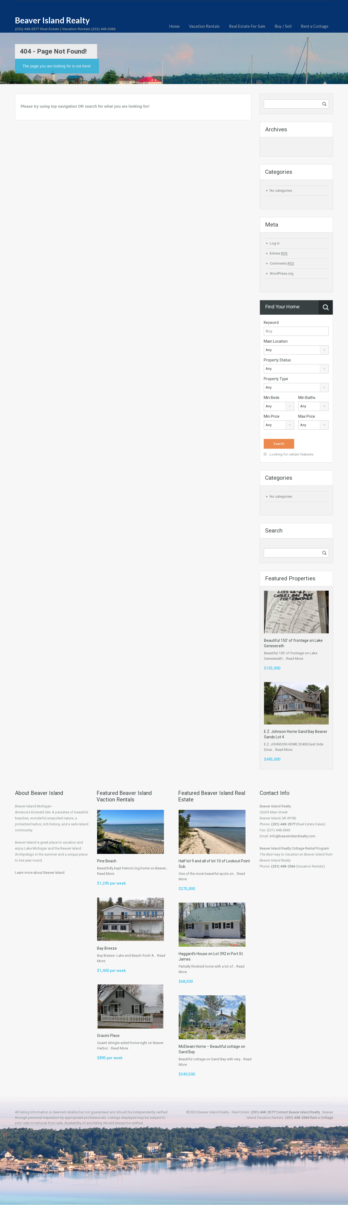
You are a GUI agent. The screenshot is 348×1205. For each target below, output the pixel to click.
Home (174, 26)
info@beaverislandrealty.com (292, 836)
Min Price (271, 416)
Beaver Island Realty (52, 20)
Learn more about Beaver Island (39, 873)
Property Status (277, 360)
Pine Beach (106, 861)
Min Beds (271, 397)
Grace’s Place (108, 1035)
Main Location (276, 341)
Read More (294, 658)
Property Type (276, 379)
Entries (279, 253)
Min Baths (306, 397)
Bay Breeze (107, 948)
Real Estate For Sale (247, 26)
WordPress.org (281, 273)
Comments (282, 263)
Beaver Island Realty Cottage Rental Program (294, 848)
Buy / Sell (283, 26)
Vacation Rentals (204, 26)
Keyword (271, 322)
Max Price (306, 416)
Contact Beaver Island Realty (298, 1112)
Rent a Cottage (314, 26)
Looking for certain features (288, 454)
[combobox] (296, 350)
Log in (274, 243)
